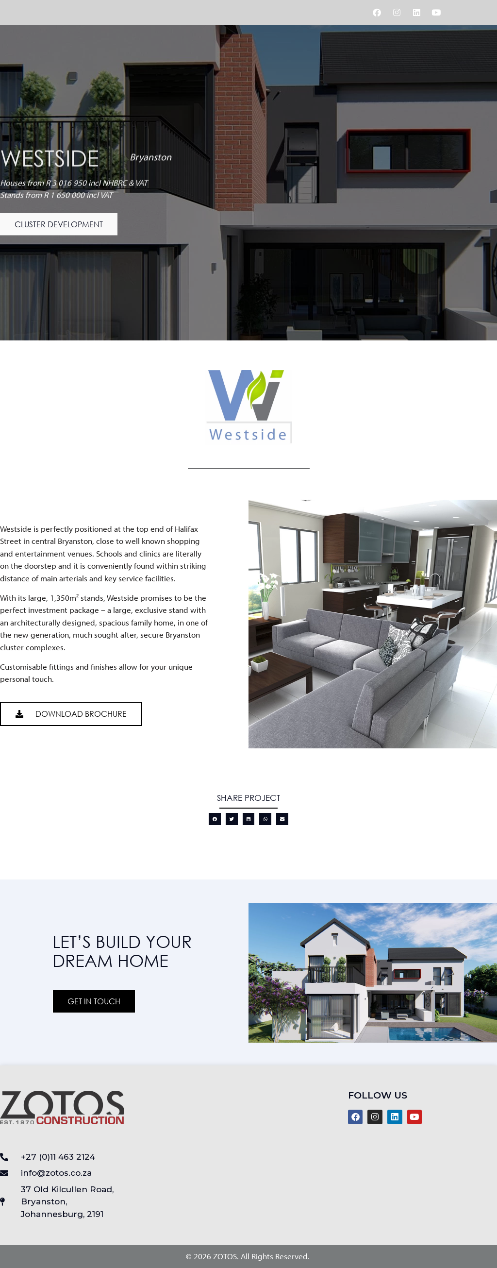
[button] (58, 228)
